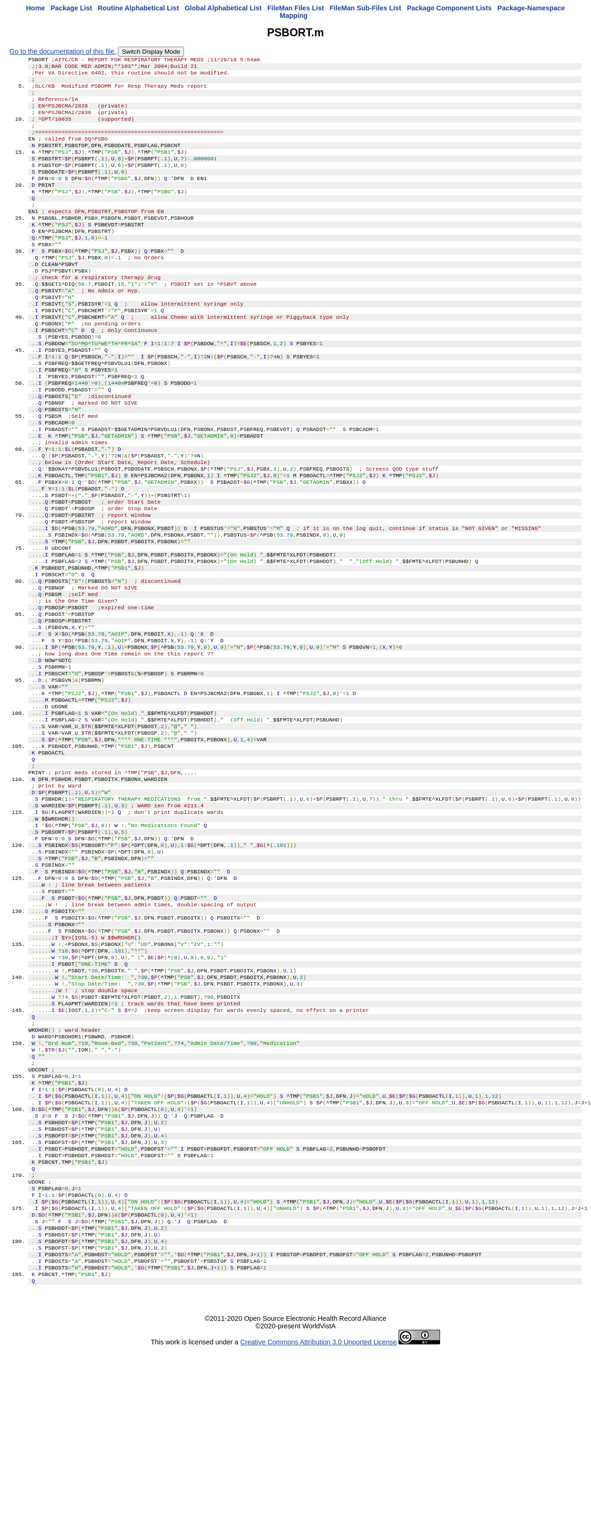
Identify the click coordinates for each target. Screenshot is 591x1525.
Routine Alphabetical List (138, 8)
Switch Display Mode (151, 51)
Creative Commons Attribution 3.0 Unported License (318, 1517)
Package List (71, 8)
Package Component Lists (449, 8)
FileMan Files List (295, 8)
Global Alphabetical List (222, 8)
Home (35, 8)
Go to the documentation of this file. (62, 51)
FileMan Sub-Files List (365, 8)
